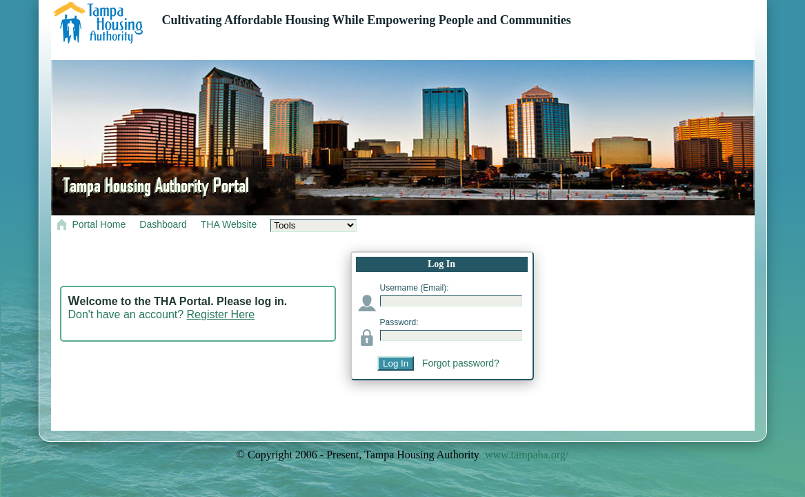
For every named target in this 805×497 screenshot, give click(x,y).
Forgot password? (460, 363)
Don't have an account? (161, 314)
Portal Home (99, 224)
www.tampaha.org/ (526, 454)
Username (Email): (414, 288)
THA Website (229, 224)
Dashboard (163, 224)
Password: (399, 322)
